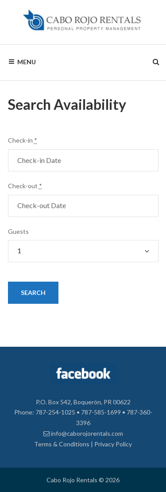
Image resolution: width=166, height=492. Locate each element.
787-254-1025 (55, 412)
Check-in (22, 140)
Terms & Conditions (61, 444)
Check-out (25, 186)
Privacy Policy (113, 444)
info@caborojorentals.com (83, 433)
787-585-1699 (101, 412)
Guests (18, 231)
